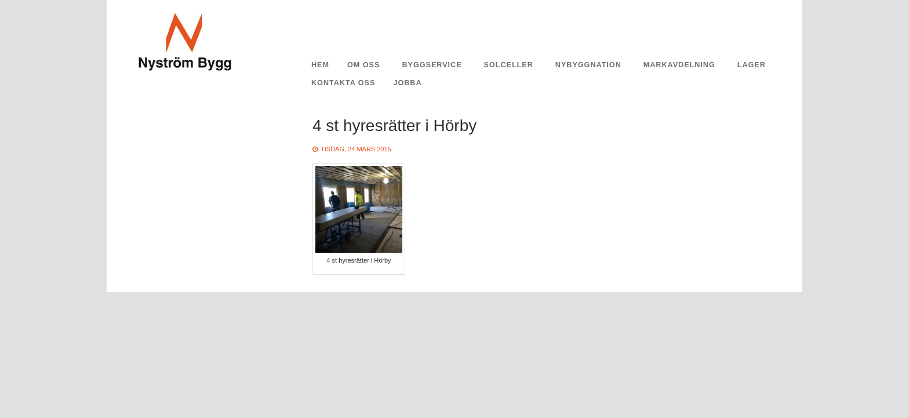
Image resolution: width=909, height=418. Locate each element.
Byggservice (431, 65)
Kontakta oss (343, 83)
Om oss (363, 65)
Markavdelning (679, 65)
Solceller (508, 65)
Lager (751, 65)
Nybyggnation (588, 65)
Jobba (407, 83)
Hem (320, 65)
